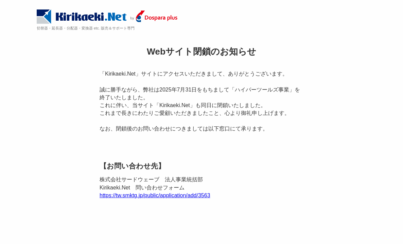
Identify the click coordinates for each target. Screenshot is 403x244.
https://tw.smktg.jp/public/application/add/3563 (155, 195)
